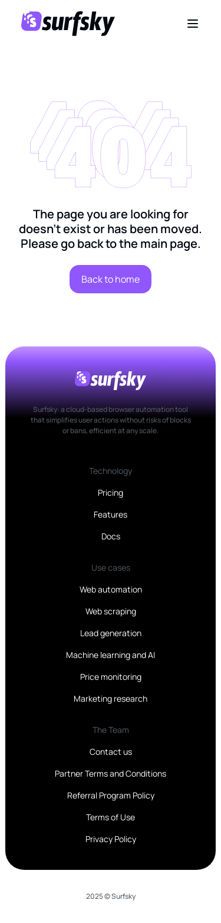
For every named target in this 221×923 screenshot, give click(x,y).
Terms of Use (110, 817)
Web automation (111, 589)
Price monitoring (110, 676)
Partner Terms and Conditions (110, 773)
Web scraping (110, 611)
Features (110, 514)
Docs (110, 536)
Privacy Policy (110, 839)
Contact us (111, 751)
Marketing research (110, 698)
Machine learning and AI (110, 654)
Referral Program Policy (110, 795)
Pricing (110, 492)
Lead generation (110, 633)
